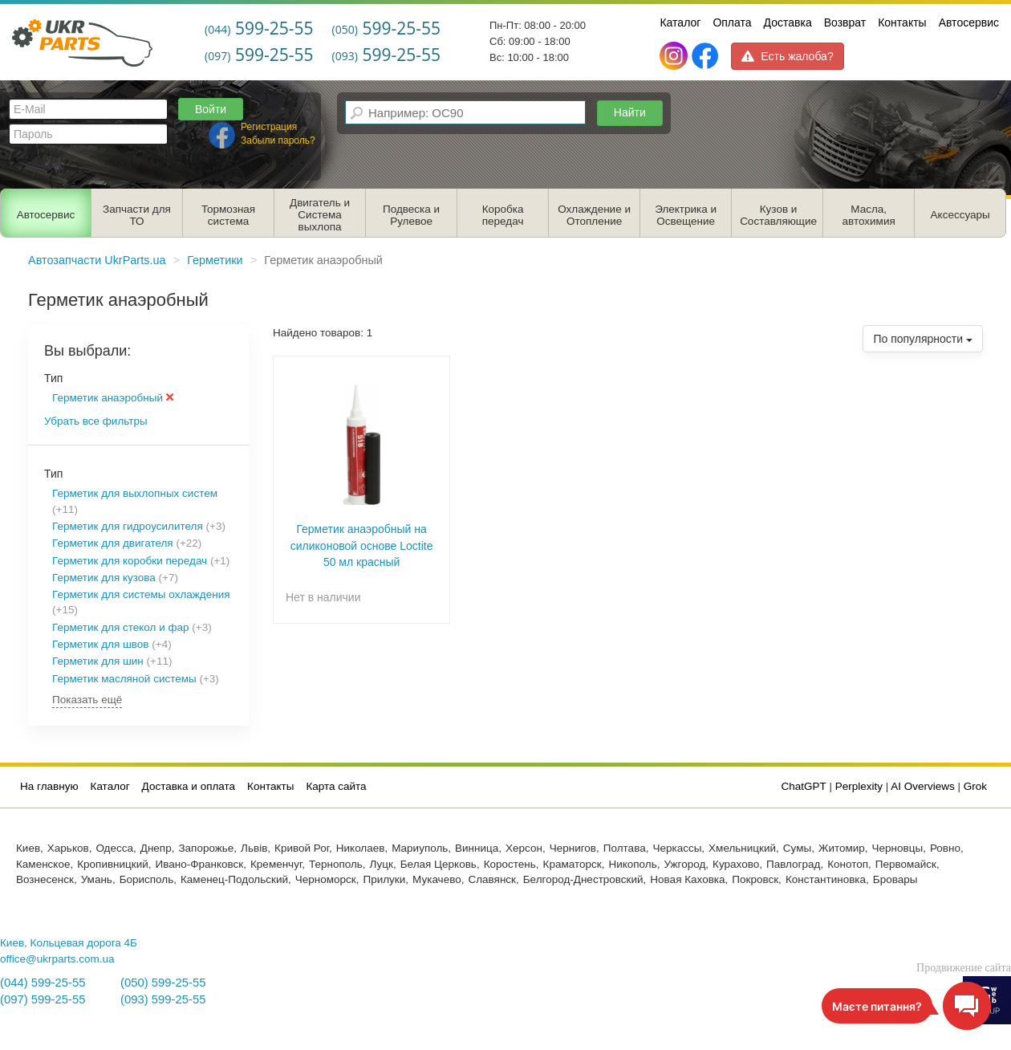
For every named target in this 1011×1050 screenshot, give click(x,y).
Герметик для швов (100, 644)
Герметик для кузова (104, 578)
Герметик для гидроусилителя (127, 526)
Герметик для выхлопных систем (134, 493)
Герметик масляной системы (124, 679)
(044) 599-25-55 (42, 982)
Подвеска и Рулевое (411, 215)
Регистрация (269, 126)
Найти (630, 112)
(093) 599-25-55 (162, 999)
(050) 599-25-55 (162, 982)
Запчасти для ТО (137, 215)
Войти (210, 109)
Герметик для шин (98, 661)
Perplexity (859, 786)
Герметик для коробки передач (129, 561)
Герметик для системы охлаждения (141, 594)
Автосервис (969, 22)
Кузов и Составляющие (778, 215)
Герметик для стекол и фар (120, 627)
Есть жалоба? (787, 56)
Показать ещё (87, 700)
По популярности (922, 338)
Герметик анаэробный (112, 398)
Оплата (732, 22)
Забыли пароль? (278, 140)
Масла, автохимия (868, 215)
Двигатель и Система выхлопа (320, 215)
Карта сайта (336, 786)
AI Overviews (923, 786)
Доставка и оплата (188, 786)
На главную (49, 786)
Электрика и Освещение (686, 215)
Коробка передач (503, 215)
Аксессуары (960, 215)
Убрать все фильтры (96, 421)
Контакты (902, 22)
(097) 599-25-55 (42, 999)
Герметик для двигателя (112, 543)
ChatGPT (804, 786)
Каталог (680, 22)
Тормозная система (228, 215)
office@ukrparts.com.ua (57, 959)
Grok (975, 786)
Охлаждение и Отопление (594, 215)
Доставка (788, 22)
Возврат (845, 22)
